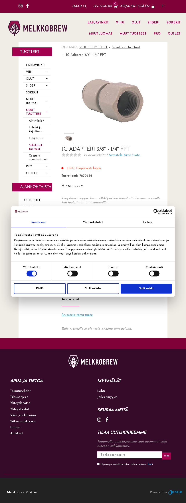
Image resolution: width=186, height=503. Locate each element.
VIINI (120, 22)
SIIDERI (153, 22)
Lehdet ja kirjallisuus (36, 129)
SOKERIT (174, 22)
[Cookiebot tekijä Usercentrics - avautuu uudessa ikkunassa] (156, 211)
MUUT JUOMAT (100, 33)
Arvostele (124, 155)
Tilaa (157, 452)
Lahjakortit (36, 138)
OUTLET (174, 33)
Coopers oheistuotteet (38, 157)
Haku (77, 6)
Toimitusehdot (20, 389)
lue (150, 460)
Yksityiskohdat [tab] (93, 222)
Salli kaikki (146, 288)
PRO (157, 33)
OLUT (136, 22)
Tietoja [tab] (147, 222)
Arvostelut (70, 297)
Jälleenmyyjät (107, 395)
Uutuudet (32, 200)
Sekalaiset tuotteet (35, 147)
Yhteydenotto (20, 401)
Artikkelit (16, 431)
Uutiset (15, 425)
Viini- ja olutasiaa (23, 413)
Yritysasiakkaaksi (23, 419)
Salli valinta (93, 288)
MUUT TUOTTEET (133, 33)
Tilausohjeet (19, 395)
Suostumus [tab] (38, 222)
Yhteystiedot (19, 407)
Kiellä (40, 288)
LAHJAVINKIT (98, 22)
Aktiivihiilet (36, 120)
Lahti (101, 389)
